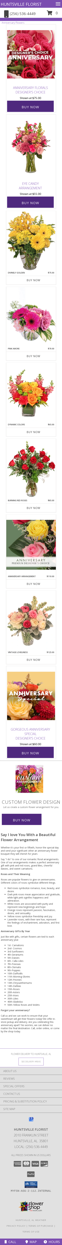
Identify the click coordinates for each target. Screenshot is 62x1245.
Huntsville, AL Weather (31, 1220)
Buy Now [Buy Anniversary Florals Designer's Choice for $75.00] (30, 107)
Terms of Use (31, 1231)
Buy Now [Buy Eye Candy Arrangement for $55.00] (30, 203)
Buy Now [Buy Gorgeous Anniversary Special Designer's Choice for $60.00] (30, 753)
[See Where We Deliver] (31, 1061)
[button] (52, 14)
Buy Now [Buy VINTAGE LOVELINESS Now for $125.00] (33, 660)
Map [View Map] (31, 1242)
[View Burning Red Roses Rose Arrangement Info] (31, 469)
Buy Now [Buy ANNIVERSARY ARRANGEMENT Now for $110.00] (33, 584)
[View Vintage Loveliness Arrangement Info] (31, 621)
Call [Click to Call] (10, 1242)
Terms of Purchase (40, 1225)
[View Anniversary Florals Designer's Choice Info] (31, 54)
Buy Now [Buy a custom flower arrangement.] (21, 820)
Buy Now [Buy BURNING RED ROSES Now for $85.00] (33, 508)
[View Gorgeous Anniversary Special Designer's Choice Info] (31, 695)
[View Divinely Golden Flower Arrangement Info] (31, 241)
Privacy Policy (16, 1225)
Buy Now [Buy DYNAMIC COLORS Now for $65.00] (33, 432)
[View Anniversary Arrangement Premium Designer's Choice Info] (31, 545)
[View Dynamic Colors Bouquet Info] (31, 393)
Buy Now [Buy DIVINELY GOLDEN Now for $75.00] (33, 280)
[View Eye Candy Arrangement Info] (31, 147)
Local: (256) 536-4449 (31, 1146)
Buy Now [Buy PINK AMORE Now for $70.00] (33, 356)
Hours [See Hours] (52, 1242)
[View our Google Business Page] (31, 1121)
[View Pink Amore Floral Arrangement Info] (31, 317)
